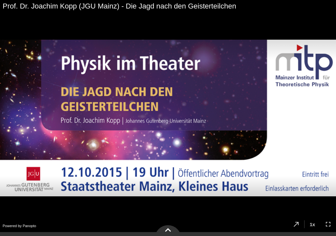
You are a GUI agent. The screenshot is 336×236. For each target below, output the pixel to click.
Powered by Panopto (19, 226)
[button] (296, 224)
